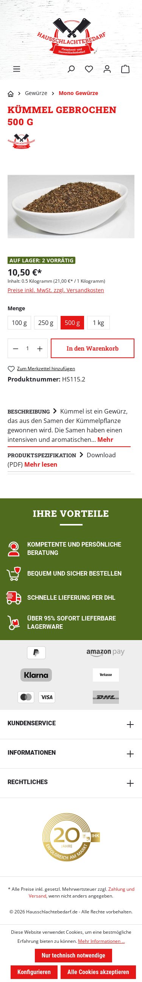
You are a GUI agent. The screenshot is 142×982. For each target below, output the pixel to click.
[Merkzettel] (89, 69)
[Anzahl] (28, 348)
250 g (45, 323)
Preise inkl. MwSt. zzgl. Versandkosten (56, 290)
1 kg (98, 323)
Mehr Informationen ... (101, 941)
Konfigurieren (34, 972)
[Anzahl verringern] (15, 348)
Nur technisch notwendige (73, 955)
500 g (72, 323)
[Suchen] (71, 69)
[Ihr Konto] (107, 69)
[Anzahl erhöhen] (40, 348)
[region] (71, 206)
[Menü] (17, 69)
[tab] (69, 425)
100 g (19, 323)
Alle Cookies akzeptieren (98, 972)
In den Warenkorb (93, 348)
